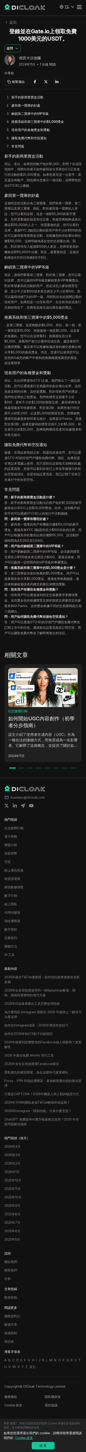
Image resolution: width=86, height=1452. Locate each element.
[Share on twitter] (6, 805)
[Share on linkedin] (15, 805)
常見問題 (17, 146)
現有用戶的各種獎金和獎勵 (30, 130)
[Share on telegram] (23, 805)
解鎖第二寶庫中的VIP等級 (30, 114)
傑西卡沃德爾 (30, 58)
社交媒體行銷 (17, 711)
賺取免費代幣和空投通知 (29, 138)
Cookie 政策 (13, 1405)
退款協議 (51, 1405)
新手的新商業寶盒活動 (27, 97)
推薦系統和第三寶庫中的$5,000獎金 (37, 122)
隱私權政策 (53, 1397)
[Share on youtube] (31, 805)
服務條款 (10, 1397)
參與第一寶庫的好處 (25, 105)
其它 (32, 1367)
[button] (67, 7)
